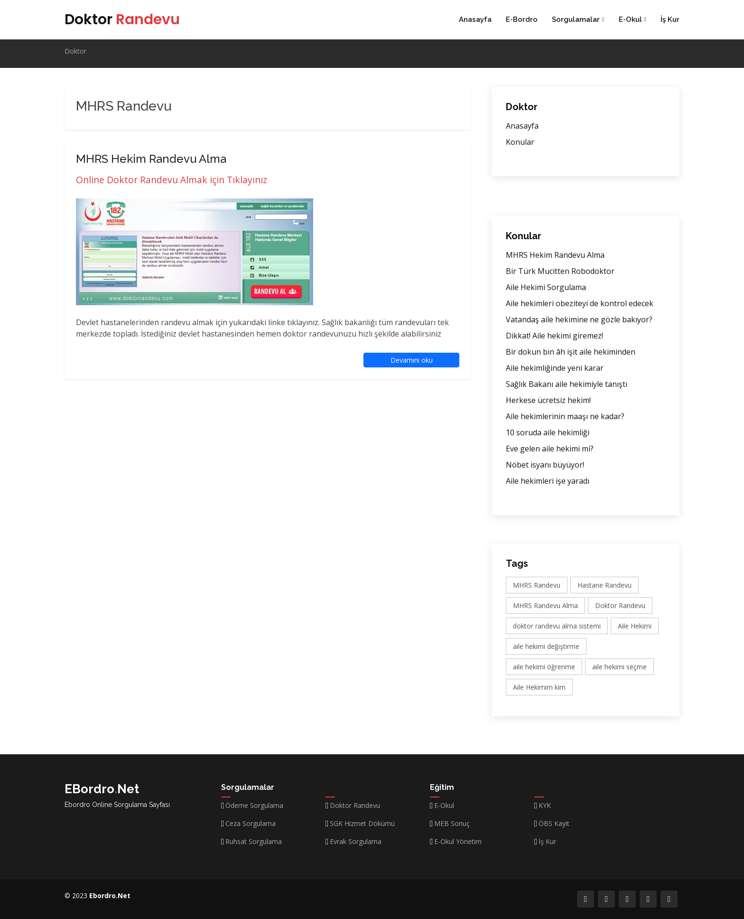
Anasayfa (475, 19)
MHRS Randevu (536, 585)
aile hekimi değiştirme (546, 646)
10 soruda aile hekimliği (547, 432)
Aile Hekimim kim (539, 687)
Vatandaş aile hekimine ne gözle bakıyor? (579, 319)
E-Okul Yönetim (458, 841)
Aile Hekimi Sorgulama (546, 287)
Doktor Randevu (620, 605)
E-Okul (444, 805)
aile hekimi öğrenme (544, 666)
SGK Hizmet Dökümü (362, 823)
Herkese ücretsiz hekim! (548, 400)
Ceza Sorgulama (250, 823)
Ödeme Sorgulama (254, 805)
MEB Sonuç (452, 823)
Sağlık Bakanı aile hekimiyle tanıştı (566, 384)
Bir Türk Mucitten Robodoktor (560, 271)
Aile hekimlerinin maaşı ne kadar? (565, 416)
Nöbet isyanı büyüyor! (545, 465)
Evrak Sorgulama (355, 841)
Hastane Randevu (604, 585)
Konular (520, 142)
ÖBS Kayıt (554, 823)
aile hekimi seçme (619, 666)
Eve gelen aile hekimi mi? (550, 448)
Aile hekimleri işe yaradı (547, 481)
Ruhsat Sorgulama (253, 841)
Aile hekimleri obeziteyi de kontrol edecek (579, 303)
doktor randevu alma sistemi (557, 625)
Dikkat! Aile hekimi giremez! (554, 335)
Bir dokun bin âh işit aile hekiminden (570, 352)
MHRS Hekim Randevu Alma (555, 255)
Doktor (122, 19)
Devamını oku (412, 360)
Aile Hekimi (634, 625)
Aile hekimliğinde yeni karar (555, 368)
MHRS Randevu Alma (545, 605)
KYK (545, 805)
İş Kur (669, 19)
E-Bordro (522, 19)
